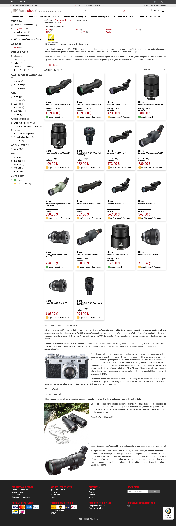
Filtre (56, 16)
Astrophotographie (99, 16)
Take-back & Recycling (21, 497)
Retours (53, 513)
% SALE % (155, 16)
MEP (78, 30)
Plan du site (55, 494)
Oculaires (45, 16)
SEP (138, 30)
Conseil (92, 492)
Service (92, 490)
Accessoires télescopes (74, 16)
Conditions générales (20, 490)
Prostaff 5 (111, 32)
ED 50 (49, 30)
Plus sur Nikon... (51, 65)
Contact (92, 494)
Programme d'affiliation (98, 506)
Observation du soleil (123, 16)
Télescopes (17, 16)
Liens (52, 497)
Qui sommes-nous (57, 490)
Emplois (53, 492)
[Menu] (172, 508)
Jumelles (142, 16)
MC (49, 32)
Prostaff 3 (111, 30)
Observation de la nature (64, 20)
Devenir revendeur (96, 508)
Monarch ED (81, 32)
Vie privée (16, 494)
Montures (32, 16)
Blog (91, 497)
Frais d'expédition (57, 510)
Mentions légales (19, 492)
